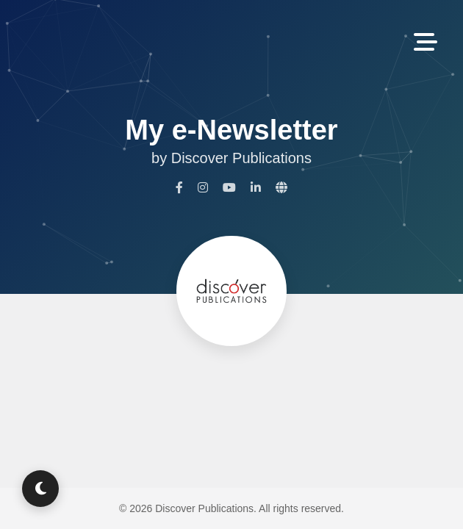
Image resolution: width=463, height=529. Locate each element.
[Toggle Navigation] (425, 43)
